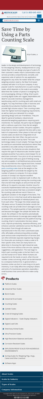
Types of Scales (8, 384)
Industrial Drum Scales (13, 299)
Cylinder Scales (10, 309)
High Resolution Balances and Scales (19, 339)
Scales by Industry (10, 379)
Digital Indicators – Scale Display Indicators (21, 319)
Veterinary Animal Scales (14, 329)
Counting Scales (11, 304)
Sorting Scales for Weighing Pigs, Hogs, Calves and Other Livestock (20, 357)
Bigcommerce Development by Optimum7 (24, 395)
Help (34, 17)
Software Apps (10, 363)
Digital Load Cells (11, 324)
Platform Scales (11, 284)
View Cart (24, 17)
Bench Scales (10, 294)
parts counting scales (10, 168)
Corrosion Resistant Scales (15, 344)
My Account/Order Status (14, 17)
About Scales (7, 374)
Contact (30, 17)
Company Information (12, 389)
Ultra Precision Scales (13, 334)
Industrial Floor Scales (13, 289)
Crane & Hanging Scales (14, 314)
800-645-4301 (31, 12)
